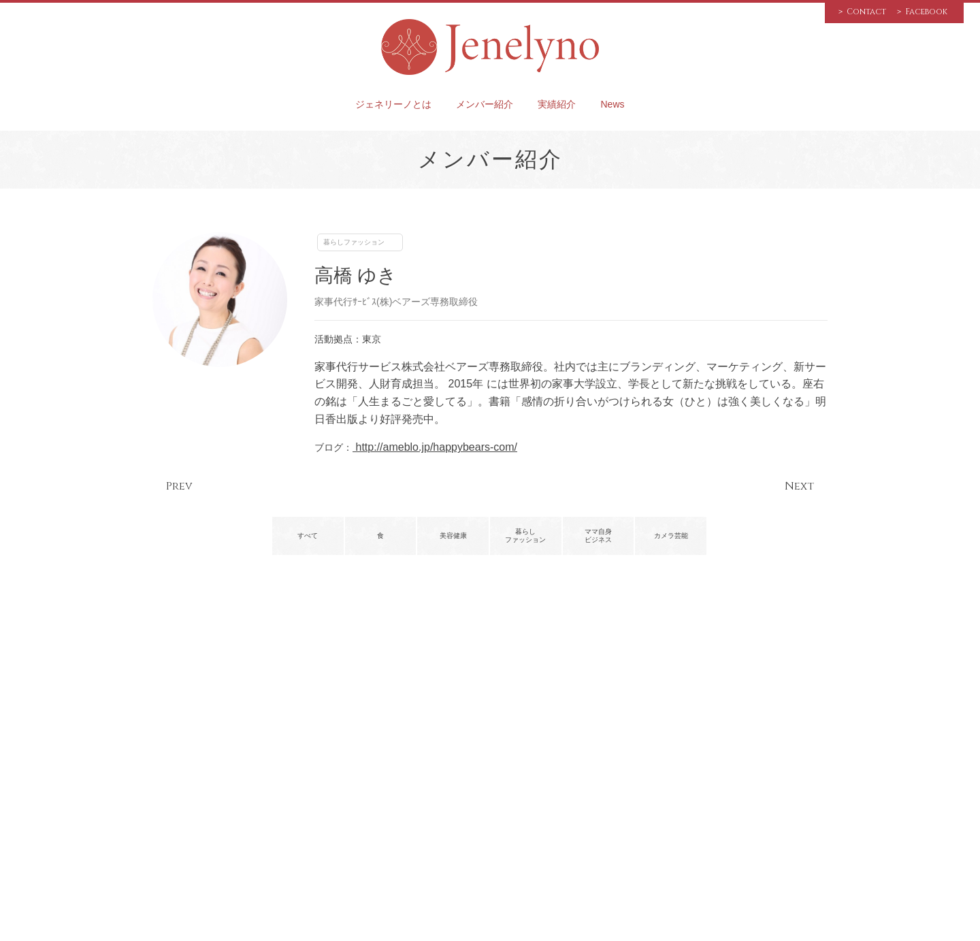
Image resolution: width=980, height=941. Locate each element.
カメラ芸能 (671, 535)
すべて (307, 535)
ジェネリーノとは (393, 104)
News (612, 104)
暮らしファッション (354, 242)
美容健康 (453, 535)
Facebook (926, 11)
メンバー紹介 (484, 104)
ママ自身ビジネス (598, 535)
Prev (179, 486)
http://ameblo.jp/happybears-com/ (435, 447)
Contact (866, 11)
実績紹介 (557, 104)
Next (799, 486)
